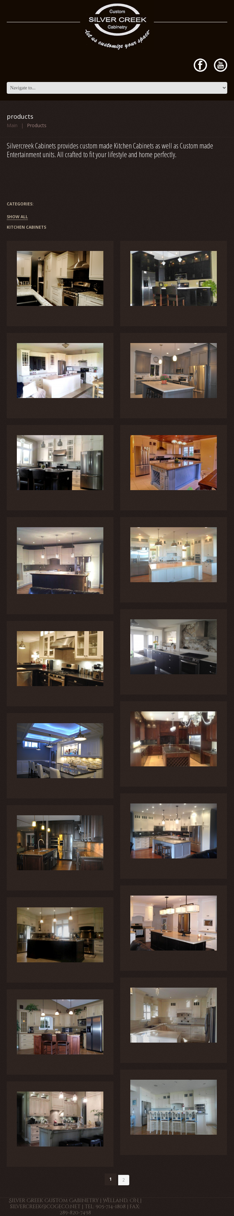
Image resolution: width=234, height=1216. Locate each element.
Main (12, 125)
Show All (17, 217)
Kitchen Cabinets (26, 227)
